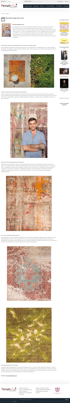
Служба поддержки (23, 391)
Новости (42, 6)
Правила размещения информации (43, 389)
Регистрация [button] (59, 1)
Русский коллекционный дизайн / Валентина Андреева (64, 57)
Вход (67, 1)
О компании (59, 6)
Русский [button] (2, 1)
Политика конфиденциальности (25, 389)
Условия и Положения (23, 388)
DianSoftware (15, 401)
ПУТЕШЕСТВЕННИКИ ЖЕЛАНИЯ (64, 99)
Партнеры (36, 6)
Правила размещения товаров (42, 388)
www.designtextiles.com (11, 375)
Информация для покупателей (25, 392)
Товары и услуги (28, 6)
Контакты (66, 6)
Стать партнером (50, 6)
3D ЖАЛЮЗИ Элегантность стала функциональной (64, 29)
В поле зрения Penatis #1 (64, 43)
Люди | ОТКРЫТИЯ (64, 72)
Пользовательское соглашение (25, 399)
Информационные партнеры (42, 391)
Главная (2, 13)
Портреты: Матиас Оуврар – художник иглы (64, 85)
